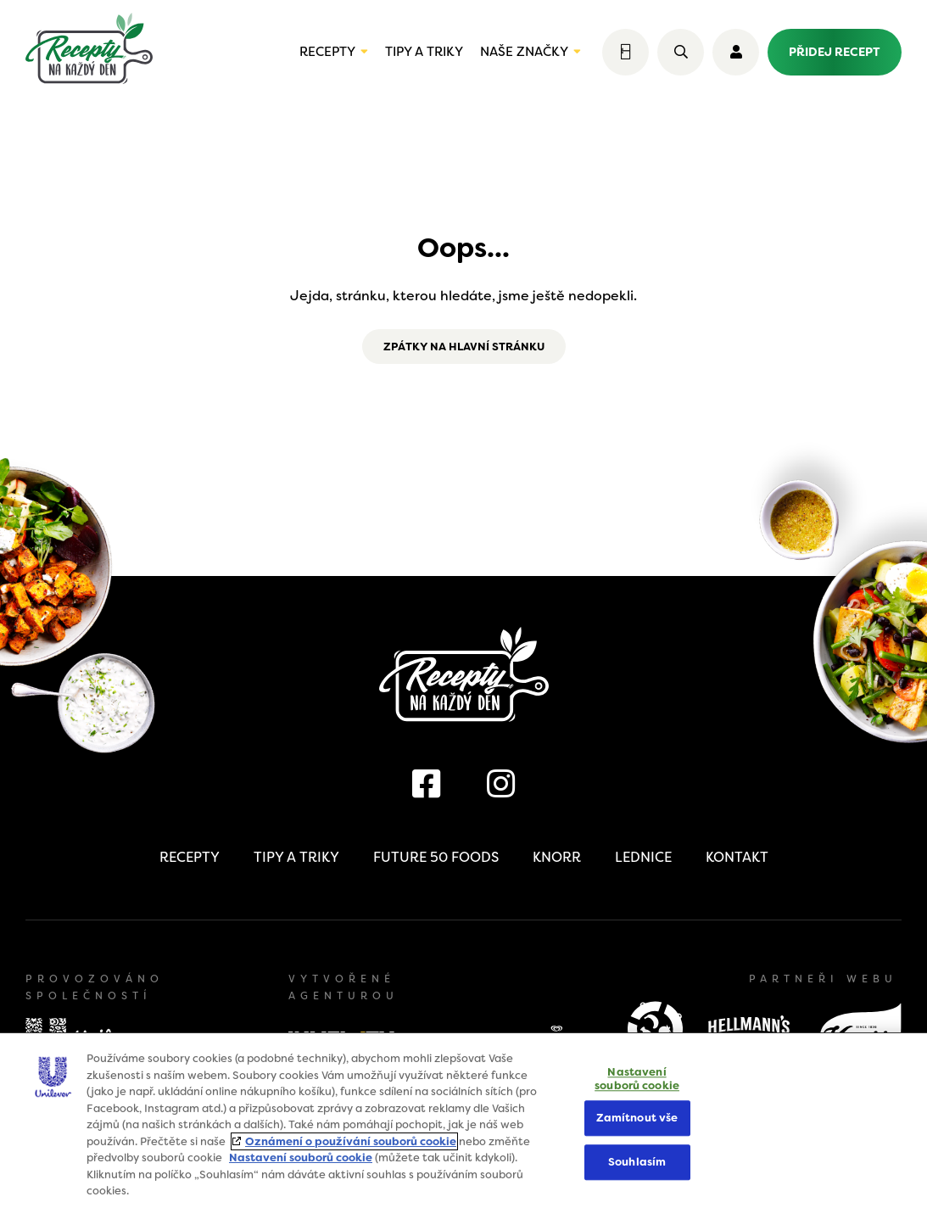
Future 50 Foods (436, 857)
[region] (463, 1120)
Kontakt (737, 857)
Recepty (327, 51)
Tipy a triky (424, 51)
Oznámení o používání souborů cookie (350, 1141)
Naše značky (524, 51)
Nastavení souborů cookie (300, 1157)
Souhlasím (637, 1162)
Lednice (643, 857)
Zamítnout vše (637, 1118)
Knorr (557, 857)
